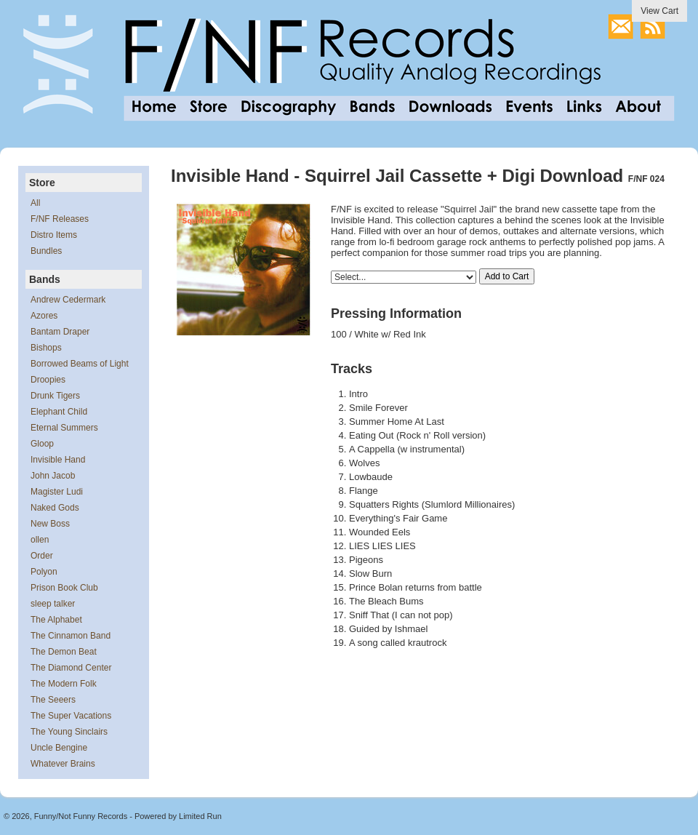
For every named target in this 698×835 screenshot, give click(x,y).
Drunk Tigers (55, 396)
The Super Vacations (71, 716)
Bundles (46, 251)
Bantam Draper (60, 332)
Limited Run (200, 816)
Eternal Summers (64, 428)
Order (42, 556)
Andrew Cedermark (68, 300)
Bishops (46, 348)
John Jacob (53, 476)
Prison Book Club (64, 588)
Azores (44, 316)
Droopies (48, 380)
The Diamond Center (71, 668)
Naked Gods (55, 508)
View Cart (659, 11)
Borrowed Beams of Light (80, 364)
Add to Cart (507, 276)
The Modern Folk (64, 684)
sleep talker (53, 604)
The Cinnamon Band (71, 636)
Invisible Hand (58, 460)
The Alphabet (56, 620)
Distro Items (54, 235)
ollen (40, 540)
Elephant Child (59, 412)
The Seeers (53, 700)
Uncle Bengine (59, 748)
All (35, 203)
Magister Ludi (57, 492)
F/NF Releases (60, 219)
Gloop (42, 444)
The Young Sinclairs (69, 732)
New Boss (50, 524)
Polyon (44, 572)
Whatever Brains (63, 764)
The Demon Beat (64, 652)
